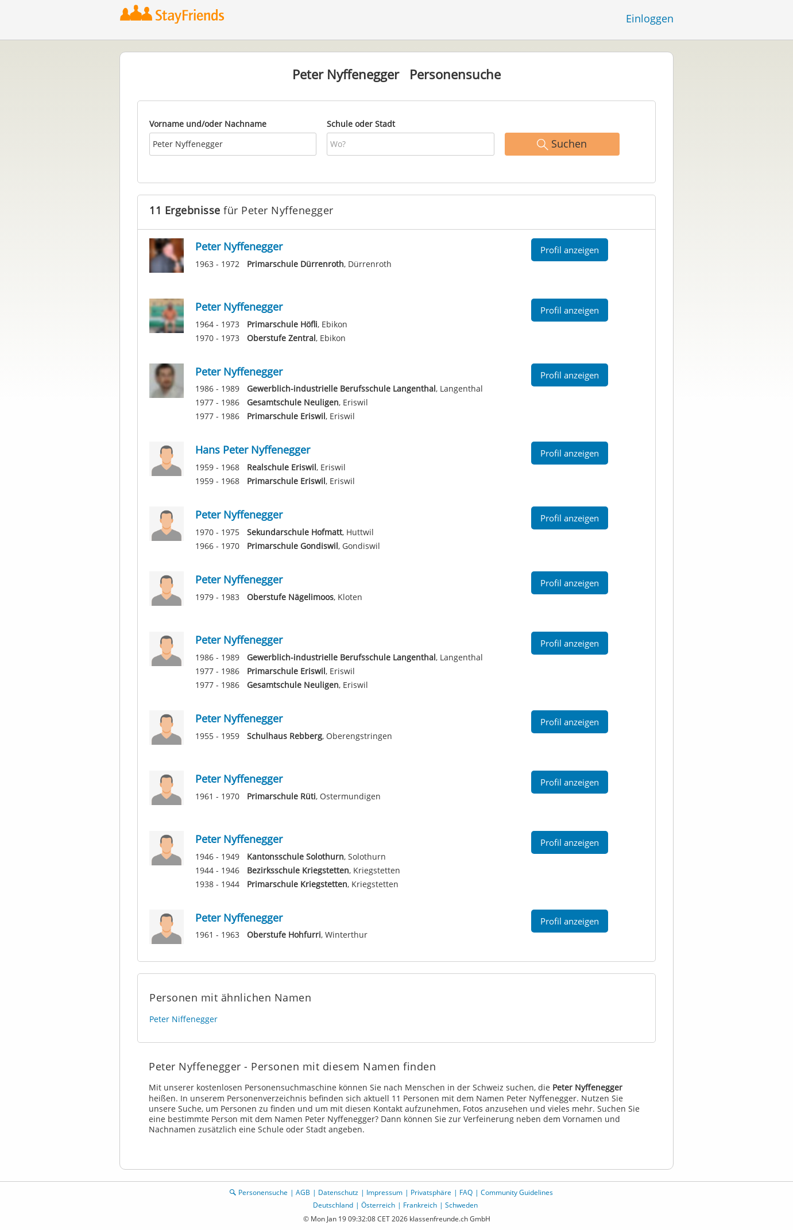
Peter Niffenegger (183, 1019)
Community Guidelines (517, 1192)
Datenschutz (338, 1192)
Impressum (384, 1192)
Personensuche (263, 1192)
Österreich (378, 1205)
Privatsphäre (431, 1192)
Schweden (461, 1205)
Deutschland (333, 1205)
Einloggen (650, 18)
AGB (303, 1192)
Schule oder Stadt (361, 123)
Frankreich (420, 1205)
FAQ (466, 1192)
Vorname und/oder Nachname (207, 123)
